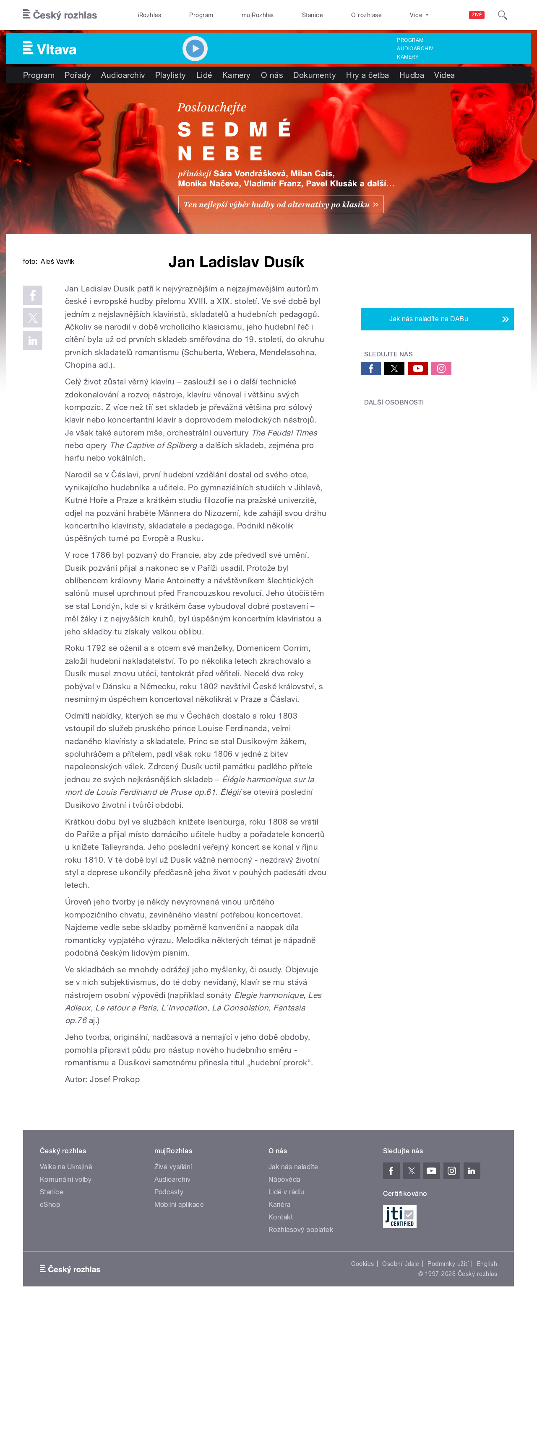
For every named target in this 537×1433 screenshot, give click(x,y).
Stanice (312, 15)
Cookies (362, 1390)
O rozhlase (366, 15)
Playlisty (170, 75)
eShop (50, 1331)
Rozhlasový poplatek (300, 1356)
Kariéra (279, 1331)
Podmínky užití (448, 1390)
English (487, 1390)
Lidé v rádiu (286, 1318)
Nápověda (284, 1306)
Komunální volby (65, 1306)
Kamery (408, 57)
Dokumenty (314, 75)
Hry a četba (367, 75)
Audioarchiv (415, 49)
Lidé (204, 75)
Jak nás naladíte (293, 1293)
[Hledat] (502, 15)
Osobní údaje (401, 1390)
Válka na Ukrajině (66, 1293)
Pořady (78, 75)
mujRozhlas (258, 15)
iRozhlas (150, 15)
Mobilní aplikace (179, 1331)
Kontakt (280, 1344)
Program (201, 15)
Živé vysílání (173, 1293)
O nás (272, 75)
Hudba (411, 75)
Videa (444, 75)
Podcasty (169, 1318)
